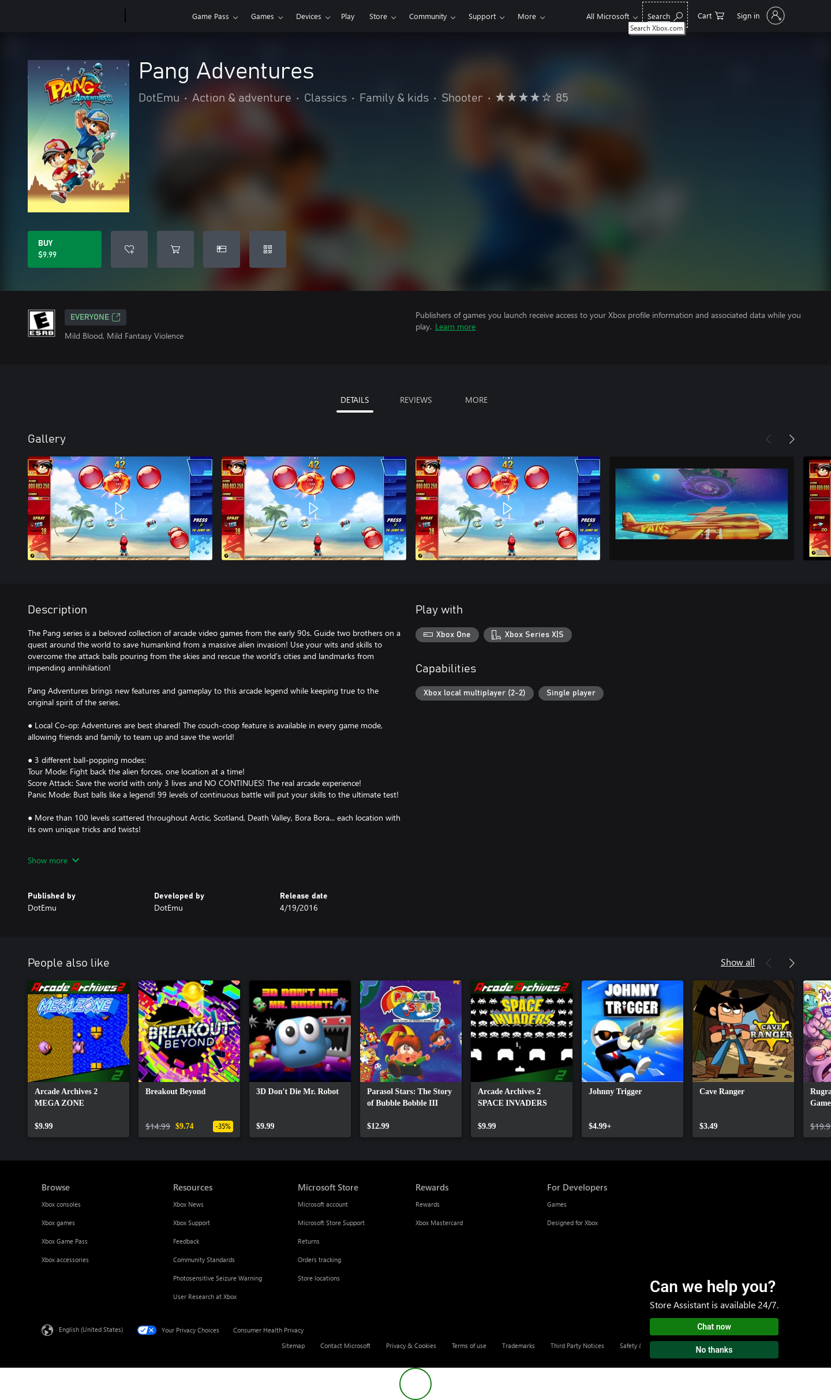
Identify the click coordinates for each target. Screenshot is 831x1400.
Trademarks (518, 1345)
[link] (78, 1058)
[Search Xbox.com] (665, 15)
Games (262, 16)
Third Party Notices (577, 1345)
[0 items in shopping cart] (711, 14)
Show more (53, 860)
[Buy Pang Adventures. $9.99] (65, 249)
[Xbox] (157, 16)
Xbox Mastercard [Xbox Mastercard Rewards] (439, 1222)
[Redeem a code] (267, 249)
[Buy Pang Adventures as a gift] (221, 249)
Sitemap (293, 1345)
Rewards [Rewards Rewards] (427, 1204)
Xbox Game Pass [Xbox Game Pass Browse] (65, 1241)
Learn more (455, 326)
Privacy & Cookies (411, 1345)
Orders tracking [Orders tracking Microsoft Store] (319, 1259)
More (527, 16)
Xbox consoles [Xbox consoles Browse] (61, 1204)
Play (347, 16)
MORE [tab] (476, 399)
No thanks (714, 1349)
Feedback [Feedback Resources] (186, 1241)
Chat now (714, 1326)
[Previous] (768, 439)
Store (378, 16)
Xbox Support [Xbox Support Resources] (191, 1222)
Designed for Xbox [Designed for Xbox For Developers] (572, 1222)
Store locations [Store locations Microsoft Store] (319, 1278)
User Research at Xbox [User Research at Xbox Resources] (205, 1296)
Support (482, 16)
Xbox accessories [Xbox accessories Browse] (65, 1259)
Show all (738, 962)
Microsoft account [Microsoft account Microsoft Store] (323, 1204)
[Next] (791, 439)
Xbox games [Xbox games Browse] (58, 1222)
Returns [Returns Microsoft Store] (309, 1241)
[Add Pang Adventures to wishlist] (129, 249)
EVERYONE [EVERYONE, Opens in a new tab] (95, 317)
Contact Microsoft (345, 1345)
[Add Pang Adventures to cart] (175, 249)
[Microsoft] (81, 16)
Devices (308, 16)
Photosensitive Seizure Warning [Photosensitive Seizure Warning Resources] (217, 1278)
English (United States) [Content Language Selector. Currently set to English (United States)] (91, 1329)
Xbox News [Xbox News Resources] (188, 1204)
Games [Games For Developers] (557, 1204)
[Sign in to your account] (759, 15)
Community (428, 16)
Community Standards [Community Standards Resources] (204, 1259)
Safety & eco (638, 1345)
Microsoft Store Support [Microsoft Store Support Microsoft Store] (331, 1222)
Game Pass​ (210, 16)
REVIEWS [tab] (416, 399)
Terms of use (469, 1345)
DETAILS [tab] (354, 399)
